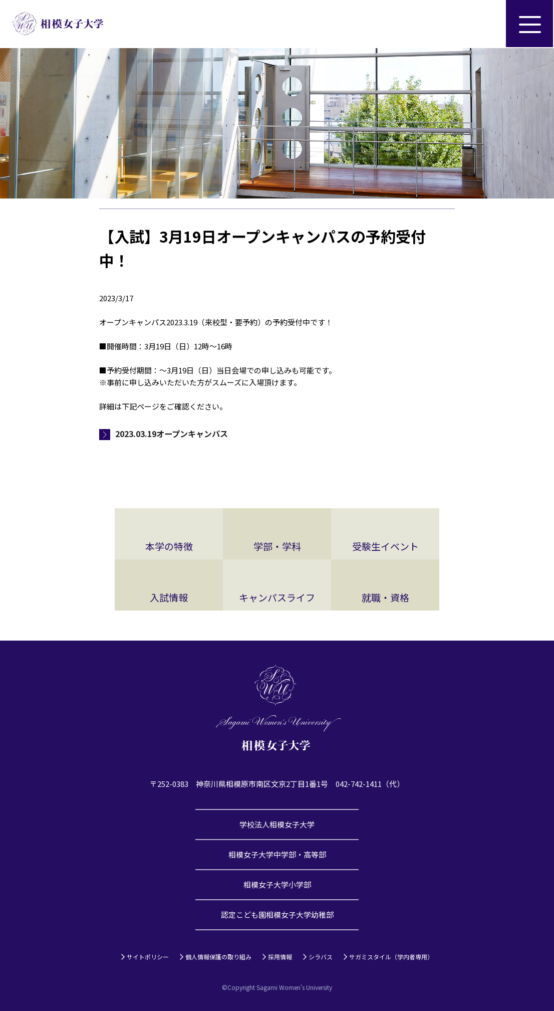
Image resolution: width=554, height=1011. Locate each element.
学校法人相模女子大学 (277, 824)
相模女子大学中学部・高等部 (277, 854)
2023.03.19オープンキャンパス (171, 434)
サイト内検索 (482, 24)
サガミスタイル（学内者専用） (391, 956)
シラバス (321, 956)
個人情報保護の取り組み (218, 956)
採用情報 (280, 956)
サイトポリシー (148, 956)
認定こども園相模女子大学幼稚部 (277, 914)
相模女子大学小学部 (277, 884)
